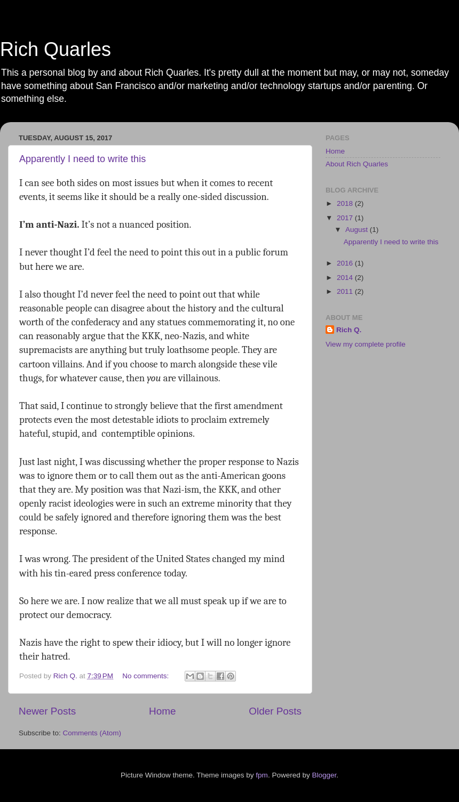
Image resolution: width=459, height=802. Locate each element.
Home (162, 711)
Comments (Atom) (92, 733)
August (357, 230)
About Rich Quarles (357, 164)
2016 (346, 263)
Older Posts (275, 711)
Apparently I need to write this (82, 159)
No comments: (146, 676)
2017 (346, 218)
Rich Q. (348, 330)
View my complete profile (366, 344)
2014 (346, 278)
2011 (346, 291)
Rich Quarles (55, 49)
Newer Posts (47, 711)
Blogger (324, 775)
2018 (346, 203)
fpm (262, 775)
